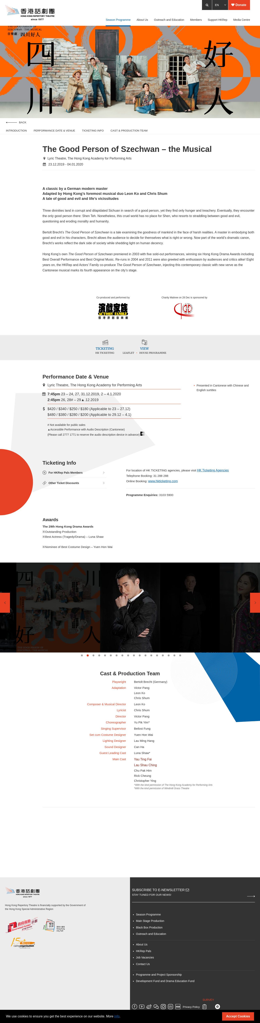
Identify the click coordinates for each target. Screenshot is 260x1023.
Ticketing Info (93, 137)
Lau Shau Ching (145, 802)
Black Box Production (149, 972)
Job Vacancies (145, 1002)
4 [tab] (99, 681)
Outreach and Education (151, 979)
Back (16, 129)
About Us (142, 989)
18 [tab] (180, 681)
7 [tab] (116, 681)
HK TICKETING (100, 367)
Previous (5, 629)
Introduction (16, 137)
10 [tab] (134, 681)
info (116, 1016)
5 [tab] (105, 681)
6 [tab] (111, 681)
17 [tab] (174, 681)
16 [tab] (168, 681)
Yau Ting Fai (143, 796)
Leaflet (135, 367)
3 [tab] (93, 681)
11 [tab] (140, 681)
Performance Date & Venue (54, 137)
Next (255, 629)
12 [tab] (145, 681)
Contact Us (143, 1009)
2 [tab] (88, 681)
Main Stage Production (150, 966)
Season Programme (148, 959)
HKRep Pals (143, 996)
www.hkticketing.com (164, 499)
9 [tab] (128, 681)
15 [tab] (163, 681)
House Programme (159, 367)
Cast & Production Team (129, 137)
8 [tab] (122, 681)
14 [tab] (157, 681)
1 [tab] (82, 681)
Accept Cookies (238, 1016)
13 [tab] (151, 681)
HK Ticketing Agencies (217, 488)
